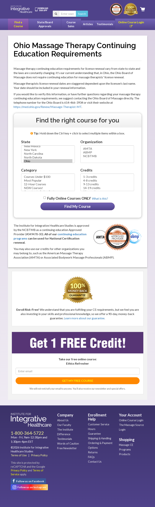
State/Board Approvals (45, 24)
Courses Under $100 (48, 177)
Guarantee (94, 433)
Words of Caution (68, 443)
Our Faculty (64, 424)
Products (124, 454)
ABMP (107, 152)
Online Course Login (131, 24)
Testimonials (105, 24)
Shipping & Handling (99, 438)
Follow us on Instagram (29, 487)
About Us (62, 420)
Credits (86, 170)
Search (82, 13)
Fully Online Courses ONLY (69, 198)
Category (29, 170)
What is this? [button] (100, 198)
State (25, 142)
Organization (91, 142)
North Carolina (48, 153)
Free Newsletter (67, 448)
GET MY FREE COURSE (77, 380)
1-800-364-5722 (27, 433)
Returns (93, 452)
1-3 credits (107, 177)
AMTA (107, 148)
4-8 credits (107, 180)
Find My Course (77, 206)
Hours (91, 429)
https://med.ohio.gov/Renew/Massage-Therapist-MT (47, 106)
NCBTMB (107, 156)
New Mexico (48, 146)
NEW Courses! (48, 188)
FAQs (91, 457)
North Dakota (48, 157)
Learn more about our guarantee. (84, 318)
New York (48, 150)
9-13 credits (107, 184)
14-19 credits (107, 188)
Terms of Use (19, 455)
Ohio (48, 161)
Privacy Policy (39, 455)
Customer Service (98, 424)
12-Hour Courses (48, 184)
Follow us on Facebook (28, 481)
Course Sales (71, 24)
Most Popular (48, 180)
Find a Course (18, 24)
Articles (88, 24)
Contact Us (95, 461)
